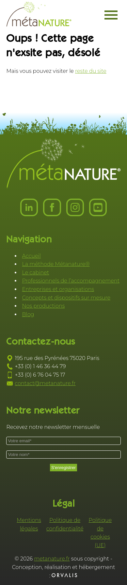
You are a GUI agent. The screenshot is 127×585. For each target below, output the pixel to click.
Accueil (31, 256)
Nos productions (43, 306)
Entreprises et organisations (58, 289)
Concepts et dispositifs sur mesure (66, 298)
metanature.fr (52, 559)
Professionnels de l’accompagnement (70, 281)
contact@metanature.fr (45, 383)
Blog (28, 314)
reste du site (90, 71)
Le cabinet (35, 272)
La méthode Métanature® (55, 264)
